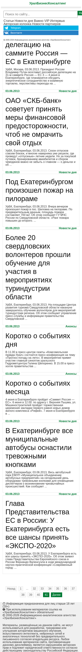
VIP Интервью (54, 21)
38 (23, 594)
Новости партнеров (46, 24)
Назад (11, 588)
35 (57, 588)
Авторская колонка (17, 24)
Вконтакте (16, 32)
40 (38, 594)
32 (34, 588)
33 (42, 588)
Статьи (9, 21)
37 (73, 588)
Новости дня (24, 21)
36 (65, 588)
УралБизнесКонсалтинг (47, 3)
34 (49, 588)
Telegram (16, 27)
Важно (38, 21)
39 (30, 594)
